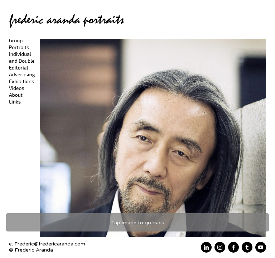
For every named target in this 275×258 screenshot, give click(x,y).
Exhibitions (21, 81)
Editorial (18, 67)
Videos (16, 88)
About (16, 95)
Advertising (22, 74)
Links (15, 102)
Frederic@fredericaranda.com (49, 244)
